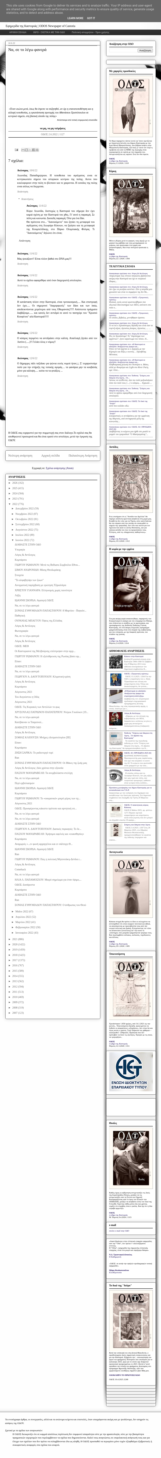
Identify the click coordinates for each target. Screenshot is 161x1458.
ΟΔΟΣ (112, 159)
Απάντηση (22, 191)
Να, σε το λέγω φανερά (27, 605)
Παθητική (20, 615)
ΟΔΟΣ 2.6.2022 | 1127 (53, 134)
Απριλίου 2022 (23, 917)
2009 (15, 1002)
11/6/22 (42, 205)
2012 (15, 986)
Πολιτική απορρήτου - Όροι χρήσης (90, 32)
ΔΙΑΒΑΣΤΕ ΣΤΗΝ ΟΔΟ (28, 544)
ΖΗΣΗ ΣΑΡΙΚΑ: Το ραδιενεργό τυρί (34, 752)
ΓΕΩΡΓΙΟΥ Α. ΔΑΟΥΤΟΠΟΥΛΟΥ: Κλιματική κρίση (42, 676)
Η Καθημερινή (115, 1257)
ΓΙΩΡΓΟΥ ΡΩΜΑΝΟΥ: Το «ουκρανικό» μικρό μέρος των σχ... (47, 798)
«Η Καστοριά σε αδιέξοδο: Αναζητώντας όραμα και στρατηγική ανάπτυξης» (135, 693)
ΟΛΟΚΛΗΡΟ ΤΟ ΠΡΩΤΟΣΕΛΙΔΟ (124, 1375)
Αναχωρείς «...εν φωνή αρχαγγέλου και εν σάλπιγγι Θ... (43, 844)
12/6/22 (33, 333)
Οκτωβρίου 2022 (24, 519)
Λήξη (17, 595)
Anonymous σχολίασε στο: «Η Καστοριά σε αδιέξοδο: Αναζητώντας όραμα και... (127, 345)
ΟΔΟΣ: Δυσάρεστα (25, 884)
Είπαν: (18, 661)
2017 (15, 960)
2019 (15, 949)
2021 (15, 939)
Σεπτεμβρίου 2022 (25, 524)
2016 (15, 965)
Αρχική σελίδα (50, 455)
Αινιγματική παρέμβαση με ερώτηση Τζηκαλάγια (40, 585)
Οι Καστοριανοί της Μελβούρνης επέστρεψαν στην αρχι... (45, 651)
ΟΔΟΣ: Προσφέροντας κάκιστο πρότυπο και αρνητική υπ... (46, 808)
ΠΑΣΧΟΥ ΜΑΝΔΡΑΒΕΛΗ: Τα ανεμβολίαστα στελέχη (43, 773)
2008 (15, 1007)
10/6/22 (33, 170)
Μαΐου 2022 (22, 911)
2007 (15, 1012)
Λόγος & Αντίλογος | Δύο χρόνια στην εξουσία (39, 768)
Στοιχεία (19, 575)
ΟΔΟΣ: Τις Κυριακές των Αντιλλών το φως (37, 707)
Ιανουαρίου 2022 (24, 932)
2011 (15, 991)
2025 (15, 488)
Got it (91, 18)
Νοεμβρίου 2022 (24, 514)
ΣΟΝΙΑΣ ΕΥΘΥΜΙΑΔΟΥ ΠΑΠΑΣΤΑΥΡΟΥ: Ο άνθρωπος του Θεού (50, 905)
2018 (15, 955)
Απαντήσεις (27, 199)
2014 (15, 976)
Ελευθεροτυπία (115, 1272)
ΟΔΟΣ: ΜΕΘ (22, 646)
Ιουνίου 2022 (22, 540)
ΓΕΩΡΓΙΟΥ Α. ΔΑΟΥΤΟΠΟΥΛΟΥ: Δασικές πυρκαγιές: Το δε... (48, 829)
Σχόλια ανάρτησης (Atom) (59, 468)
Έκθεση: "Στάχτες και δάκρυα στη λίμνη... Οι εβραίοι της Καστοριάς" (138, 735)
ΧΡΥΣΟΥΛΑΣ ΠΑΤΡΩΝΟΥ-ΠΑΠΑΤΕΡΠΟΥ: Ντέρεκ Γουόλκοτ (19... (51, 712)
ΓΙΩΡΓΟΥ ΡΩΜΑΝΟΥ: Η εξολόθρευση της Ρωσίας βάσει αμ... (48, 656)
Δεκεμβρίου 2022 (24, 508)
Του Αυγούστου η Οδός (27, 697)
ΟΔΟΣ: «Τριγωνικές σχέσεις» (136, 673)
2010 (15, 997)
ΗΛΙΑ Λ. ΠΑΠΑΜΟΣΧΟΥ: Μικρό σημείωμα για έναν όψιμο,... (48, 879)
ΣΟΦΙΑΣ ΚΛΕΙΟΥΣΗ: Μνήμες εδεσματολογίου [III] (42, 737)
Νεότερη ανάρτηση (20, 455)
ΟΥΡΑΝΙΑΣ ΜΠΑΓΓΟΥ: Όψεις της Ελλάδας (38, 620)
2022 (15, 504)
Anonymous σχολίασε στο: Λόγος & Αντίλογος (128, 273)
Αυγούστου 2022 (24, 529)
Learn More (75, 18)
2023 (15, 498)
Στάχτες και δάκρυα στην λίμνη (137, 824)
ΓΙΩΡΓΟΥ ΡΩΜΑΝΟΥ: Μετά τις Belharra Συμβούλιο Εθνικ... (47, 564)
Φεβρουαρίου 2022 (25, 927)
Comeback (20, 869)
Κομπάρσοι (21, 559)
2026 (15, 482)
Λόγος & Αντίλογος (25, 554)
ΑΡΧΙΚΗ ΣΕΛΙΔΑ (18, 32)
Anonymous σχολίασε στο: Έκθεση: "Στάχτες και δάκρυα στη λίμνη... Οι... (129, 376)
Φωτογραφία (21, 631)
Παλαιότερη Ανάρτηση (83, 455)
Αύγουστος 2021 (23, 692)
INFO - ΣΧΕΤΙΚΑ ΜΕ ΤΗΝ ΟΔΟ (49, 32)
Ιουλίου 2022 (22, 535)
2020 (15, 944)
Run (17, 757)
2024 (15, 493)
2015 (15, 970)
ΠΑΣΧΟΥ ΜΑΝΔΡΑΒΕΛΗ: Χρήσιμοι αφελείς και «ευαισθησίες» (49, 834)
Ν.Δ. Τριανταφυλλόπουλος (120, 1254)
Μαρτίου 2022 (23, 922)
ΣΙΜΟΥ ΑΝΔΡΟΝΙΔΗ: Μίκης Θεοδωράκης (38, 570)
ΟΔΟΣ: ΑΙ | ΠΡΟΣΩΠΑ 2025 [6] (137, 753)
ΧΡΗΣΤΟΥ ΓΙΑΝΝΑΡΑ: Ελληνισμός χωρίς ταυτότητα (43, 590)
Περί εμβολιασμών (24, 783)
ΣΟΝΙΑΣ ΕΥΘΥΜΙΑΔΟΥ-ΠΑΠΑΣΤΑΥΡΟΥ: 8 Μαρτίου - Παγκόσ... (50, 610)
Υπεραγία (20, 549)
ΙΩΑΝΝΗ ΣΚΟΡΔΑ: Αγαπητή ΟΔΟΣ (34, 600)
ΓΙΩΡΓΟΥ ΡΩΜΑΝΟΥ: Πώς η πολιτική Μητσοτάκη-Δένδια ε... (48, 859)
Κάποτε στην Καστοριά (133, 656)
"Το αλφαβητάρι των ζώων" (29, 580)
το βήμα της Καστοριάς (118, 161)
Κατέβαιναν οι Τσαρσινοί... (29, 722)
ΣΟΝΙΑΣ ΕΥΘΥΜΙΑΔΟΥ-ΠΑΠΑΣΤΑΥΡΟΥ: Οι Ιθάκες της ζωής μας (51, 763)
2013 (15, 981)
